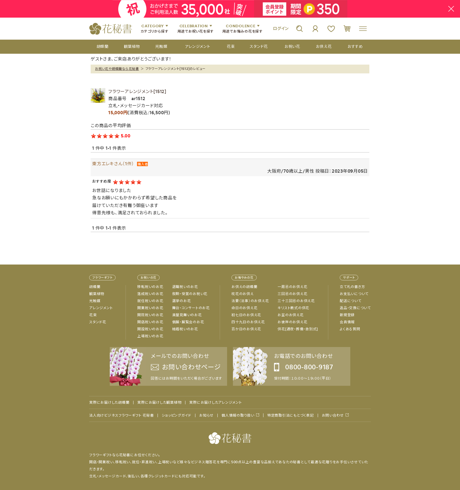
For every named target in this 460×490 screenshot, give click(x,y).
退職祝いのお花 (185, 286)
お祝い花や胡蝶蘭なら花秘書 (117, 69)
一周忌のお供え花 (292, 286)
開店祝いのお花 (150, 322)
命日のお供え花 (244, 308)
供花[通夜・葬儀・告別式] (298, 329)
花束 (93, 315)
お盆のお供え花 (290, 315)
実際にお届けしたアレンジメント (215, 402)
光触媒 (94, 301)
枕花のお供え (242, 294)
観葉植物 (96, 294)
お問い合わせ (333, 415)
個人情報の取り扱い (237, 415)
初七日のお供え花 (246, 315)
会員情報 (347, 322)
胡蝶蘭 (94, 286)
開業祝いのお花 (150, 308)
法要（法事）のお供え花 (250, 301)
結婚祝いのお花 (185, 329)
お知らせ (206, 415)
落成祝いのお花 (150, 294)
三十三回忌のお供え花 (296, 301)
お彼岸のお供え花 (292, 322)
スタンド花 (97, 322)
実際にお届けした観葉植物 (159, 402)
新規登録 (347, 315)
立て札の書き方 (352, 286)
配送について (350, 301)
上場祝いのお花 (150, 336)
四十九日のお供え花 (248, 322)
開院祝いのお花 (150, 315)
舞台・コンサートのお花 (191, 308)
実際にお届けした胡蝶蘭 (109, 402)
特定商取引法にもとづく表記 (290, 415)
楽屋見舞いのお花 (187, 315)
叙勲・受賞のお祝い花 (190, 294)
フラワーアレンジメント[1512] (137, 91)
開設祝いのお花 (150, 329)
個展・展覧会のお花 (188, 322)
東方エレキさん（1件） (113, 163)
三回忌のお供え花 (292, 294)
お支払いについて (354, 294)
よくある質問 (350, 329)
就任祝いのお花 (150, 301)
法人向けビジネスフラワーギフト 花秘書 (121, 415)
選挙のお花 (181, 301)
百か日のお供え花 (246, 329)
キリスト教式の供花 (293, 308)
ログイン (281, 28)
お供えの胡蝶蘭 (244, 286)
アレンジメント (101, 308)
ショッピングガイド (176, 415)
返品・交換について (355, 308)
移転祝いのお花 (150, 286)
